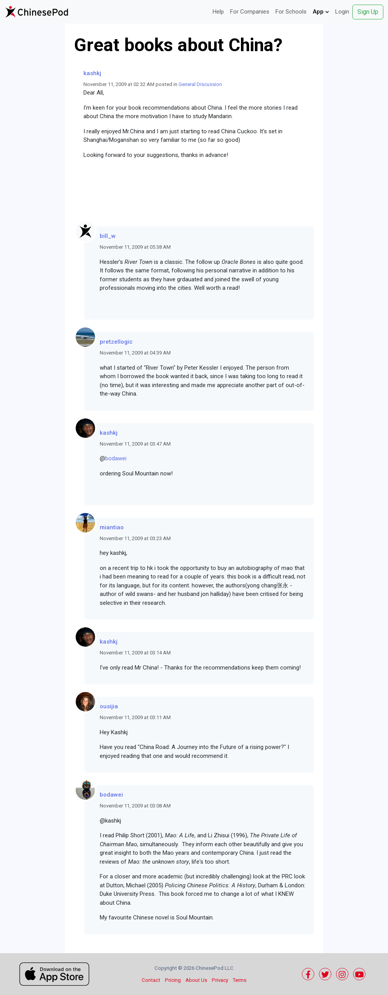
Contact (151, 980)
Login (342, 11)
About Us (196, 980)
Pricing (173, 980)
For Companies (249, 11)
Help (218, 11)
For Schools (291, 11)
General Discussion (200, 84)
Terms (239, 980)
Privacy (220, 980)
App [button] (321, 11)
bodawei (115, 458)
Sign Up (367, 11)
